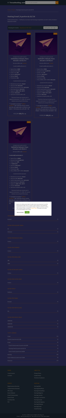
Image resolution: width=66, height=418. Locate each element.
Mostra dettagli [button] (20, 212)
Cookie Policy (34, 208)
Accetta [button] (27, 212)
